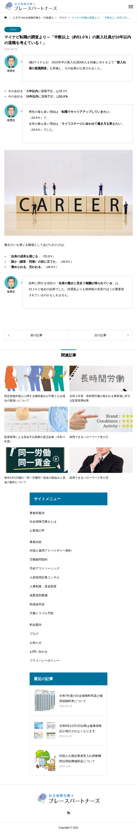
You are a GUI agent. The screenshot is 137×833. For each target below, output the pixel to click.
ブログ (12, 29)
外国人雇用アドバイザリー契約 (50, 550)
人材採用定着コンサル (44, 577)
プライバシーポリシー (44, 660)
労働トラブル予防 (41, 613)
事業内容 (36, 542)
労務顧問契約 (39, 559)
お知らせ (36, 642)
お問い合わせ (39, 651)
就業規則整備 (39, 595)
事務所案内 (37, 513)
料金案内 (36, 624)
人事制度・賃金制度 (43, 586)
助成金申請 (37, 604)
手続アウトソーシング (44, 568)
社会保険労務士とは (43, 521)
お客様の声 (37, 530)
